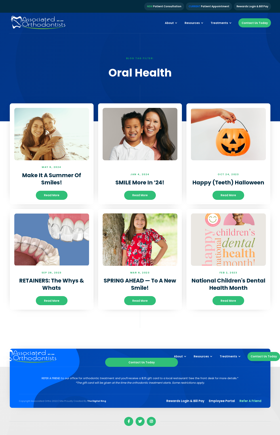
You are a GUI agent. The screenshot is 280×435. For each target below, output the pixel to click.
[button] (171, 22)
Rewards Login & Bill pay (185, 401)
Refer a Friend (250, 401)
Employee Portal (222, 401)
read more (51, 195)
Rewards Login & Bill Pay (252, 6)
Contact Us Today (255, 23)
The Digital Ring (96, 401)
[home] (38, 23)
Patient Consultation (164, 6)
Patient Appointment (209, 6)
